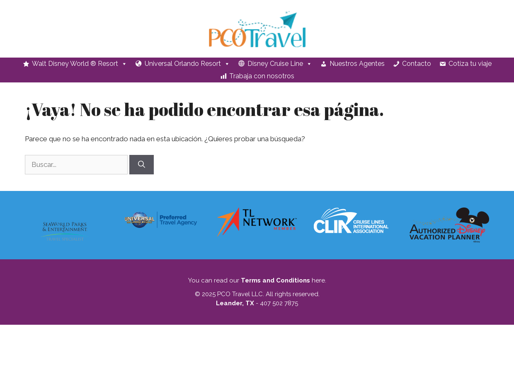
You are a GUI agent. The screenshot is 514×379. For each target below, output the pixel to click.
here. (318, 280)
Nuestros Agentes (357, 64)
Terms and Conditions (275, 280)
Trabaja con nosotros (261, 76)
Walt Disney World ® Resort (79, 64)
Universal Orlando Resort (187, 64)
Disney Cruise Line (279, 64)
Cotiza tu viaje (470, 64)
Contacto (416, 64)
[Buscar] (141, 165)
